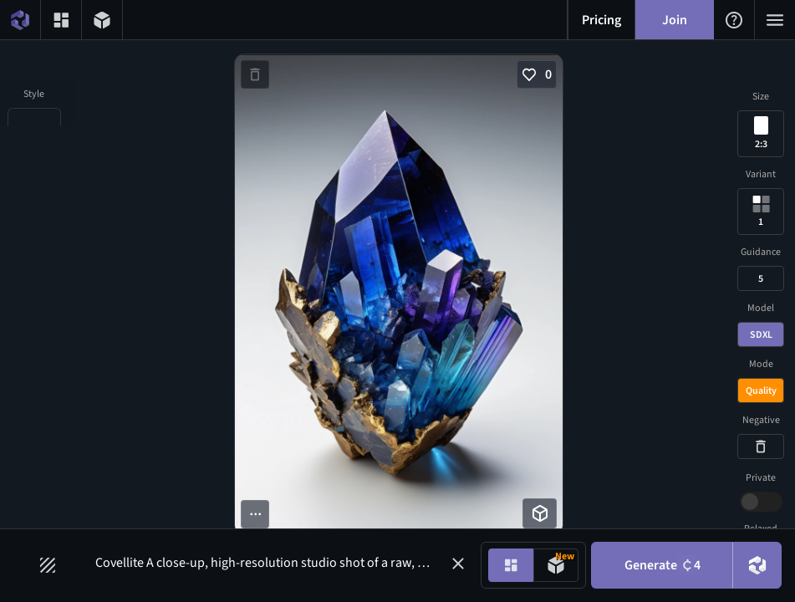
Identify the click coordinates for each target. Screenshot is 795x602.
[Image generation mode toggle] (510, 565)
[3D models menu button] (102, 19)
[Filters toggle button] (47, 565)
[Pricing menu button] (601, 19)
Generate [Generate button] (662, 565)
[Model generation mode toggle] (555, 565)
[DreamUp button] (757, 565)
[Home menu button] (20, 19)
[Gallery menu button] (61, 19)
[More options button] (255, 514)
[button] (458, 564)
